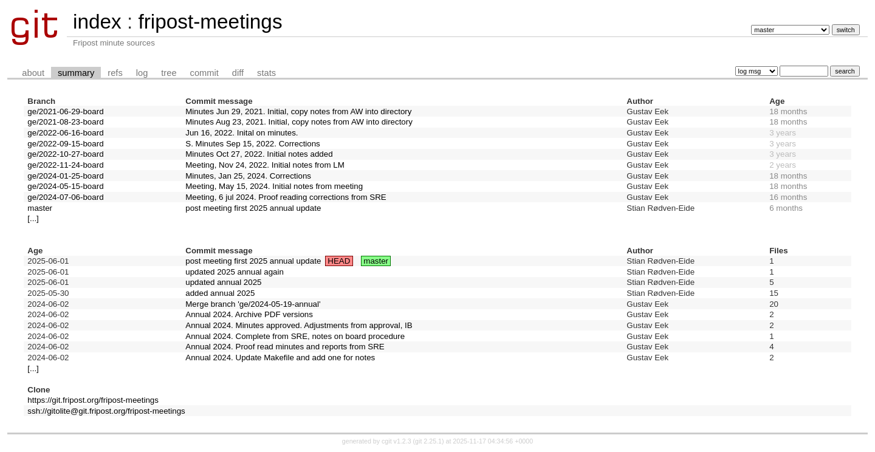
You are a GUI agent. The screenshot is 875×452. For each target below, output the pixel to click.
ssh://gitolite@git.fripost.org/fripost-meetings (106, 411)
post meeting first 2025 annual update (253, 208)
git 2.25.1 (428, 441)
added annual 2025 (220, 293)
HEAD (339, 260)
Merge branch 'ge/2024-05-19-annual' (252, 304)
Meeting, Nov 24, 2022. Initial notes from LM (265, 165)
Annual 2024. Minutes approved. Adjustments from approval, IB (298, 325)
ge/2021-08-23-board (65, 121)
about (33, 73)
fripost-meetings (210, 21)
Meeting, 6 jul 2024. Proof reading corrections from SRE (285, 197)
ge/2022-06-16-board (65, 132)
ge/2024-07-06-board (65, 197)
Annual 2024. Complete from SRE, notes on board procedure (295, 336)
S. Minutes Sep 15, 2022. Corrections (252, 143)
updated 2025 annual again (234, 271)
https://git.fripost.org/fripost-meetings (93, 400)
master (39, 208)
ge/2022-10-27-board (65, 154)
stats (266, 73)
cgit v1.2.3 (396, 441)
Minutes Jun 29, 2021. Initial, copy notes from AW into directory (298, 111)
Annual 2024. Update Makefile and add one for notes (280, 357)
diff (238, 73)
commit (204, 73)
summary (76, 73)
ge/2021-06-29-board (65, 111)
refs (115, 73)
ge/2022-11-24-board (65, 165)
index (97, 21)
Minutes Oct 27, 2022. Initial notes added (258, 154)
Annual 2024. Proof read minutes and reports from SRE (284, 346)
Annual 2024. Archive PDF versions (249, 314)
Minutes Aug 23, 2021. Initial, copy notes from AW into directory (299, 121)
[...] (33, 218)
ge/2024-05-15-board (65, 186)
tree (168, 73)
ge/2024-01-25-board (65, 175)
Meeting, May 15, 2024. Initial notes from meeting (274, 186)
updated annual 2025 (223, 282)
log (142, 73)
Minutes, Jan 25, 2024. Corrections (248, 175)
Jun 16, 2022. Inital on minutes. (241, 132)
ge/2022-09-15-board (65, 143)
